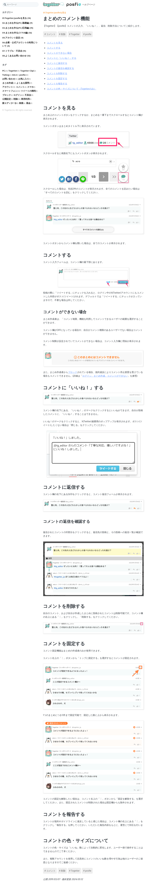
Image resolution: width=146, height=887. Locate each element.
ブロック (7, 95)
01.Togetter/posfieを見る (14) (16, 18)
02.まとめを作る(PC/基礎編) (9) (17, 23)
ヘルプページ (69, 4)
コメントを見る (55, 42)
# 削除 (62, 34)
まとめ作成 (9, 83)
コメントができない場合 (59, 53)
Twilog (6, 74)
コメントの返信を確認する (60, 68)
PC (5, 70)
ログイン (18, 95)
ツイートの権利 (29, 91)
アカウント (8, 87)
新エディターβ (10, 103)
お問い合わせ (10, 78)
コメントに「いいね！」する (61, 58)
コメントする (53, 47)
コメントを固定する (57, 78)
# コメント (50, 34)
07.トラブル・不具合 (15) (14, 51)
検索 (22, 103)
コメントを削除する (57, 73)
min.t (15, 74)
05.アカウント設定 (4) (12, 37)
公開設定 (7, 99)
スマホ (31, 87)
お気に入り (24, 78)
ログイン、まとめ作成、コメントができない (105, 375)
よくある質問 (24, 83)
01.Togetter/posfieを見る (54, 12)
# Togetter (74, 34)
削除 (16, 99)
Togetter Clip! (28, 70)
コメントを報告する (57, 83)
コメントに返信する (57, 63)
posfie (23, 74)
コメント (21, 87)
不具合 (29, 95)
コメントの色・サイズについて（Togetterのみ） (71, 88)
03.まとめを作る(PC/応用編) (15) (17, 28)
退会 (29, 103)
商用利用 (26, 99)
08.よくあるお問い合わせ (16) (16, 55)
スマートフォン (11, 91)
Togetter (14, 70)
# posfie (87, 34)
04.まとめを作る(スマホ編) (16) (17, 32)
